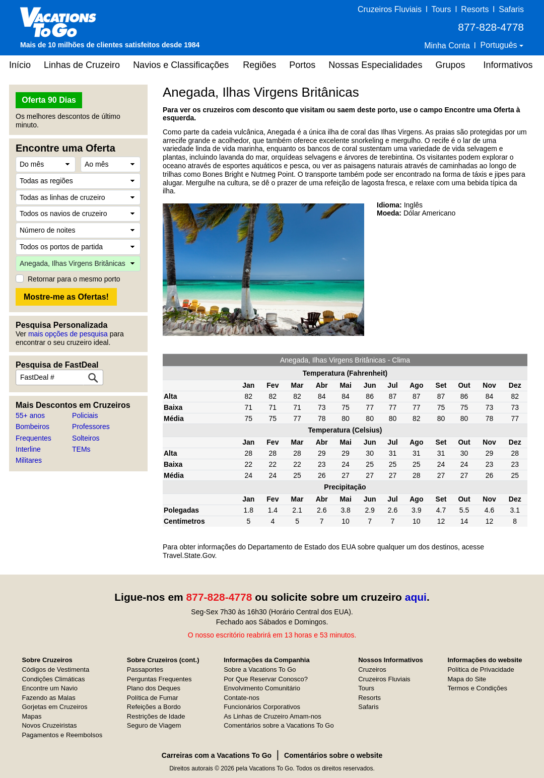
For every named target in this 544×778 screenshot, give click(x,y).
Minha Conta (447, 45)
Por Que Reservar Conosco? (266, 679)
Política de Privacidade (480, 669)
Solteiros (85, 438)
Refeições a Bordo (154, 707)
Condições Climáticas (53, 679)
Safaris (511, 9)
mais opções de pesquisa (68, 334)
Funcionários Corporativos (262, 707)
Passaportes (145, 669)
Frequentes (33, 438)
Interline (28, 449)
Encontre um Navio (50, 688)
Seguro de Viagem (154, 725)
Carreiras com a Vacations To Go (216, 755)
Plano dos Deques (153, 688)
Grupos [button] (450, 65)
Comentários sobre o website (333, 755)
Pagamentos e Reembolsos (62, 735)
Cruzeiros (372, 669)
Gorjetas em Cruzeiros (54, 707)
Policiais (85, 415)
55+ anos (30, 415)
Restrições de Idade (156, 716)
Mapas (31, 716)
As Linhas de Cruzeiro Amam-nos (272, 716)
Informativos (507, 65)
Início (20, 65)
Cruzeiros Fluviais (390, 9)
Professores (91, 426)
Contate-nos (241, 697)
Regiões (259, 65)
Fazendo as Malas (48, 697)
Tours (441, 9)
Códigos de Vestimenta (55, 669)
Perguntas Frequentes (159, 679)
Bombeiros (32, 426)
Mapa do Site (466, 679)
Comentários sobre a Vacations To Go (278, 725)
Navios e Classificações (181, 65)
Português (500, 45)
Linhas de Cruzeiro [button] (82, 65)
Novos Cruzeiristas (49, 725)
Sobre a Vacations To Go (260, 669)
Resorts (475, 9)
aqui (416, 597)
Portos (302, 65)
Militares (29, 460)
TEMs (81, 449)
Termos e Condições (477, 688)
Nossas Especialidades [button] (375, 65)
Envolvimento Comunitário (262, 688)
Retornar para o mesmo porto (74, 279)
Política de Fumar (152, 697)
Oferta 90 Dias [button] (49, 100)
